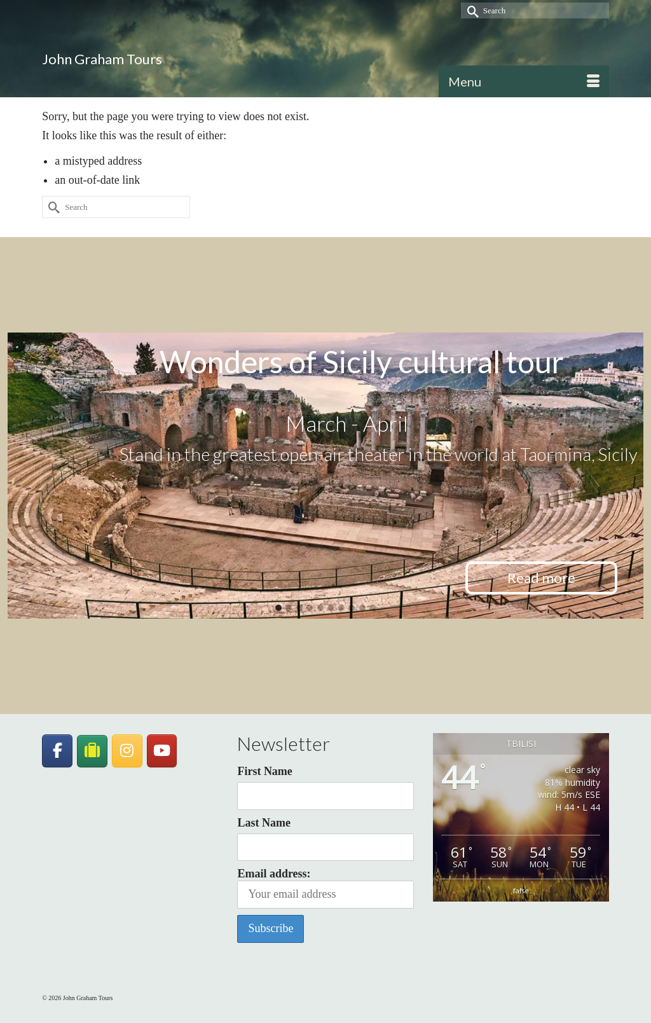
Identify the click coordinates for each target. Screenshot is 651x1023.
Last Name (264, 822)
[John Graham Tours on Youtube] (162, 750)
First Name (264, 771)
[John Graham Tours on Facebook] (57, 750)
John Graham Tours (102, 58)
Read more (541, 577)
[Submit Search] (470, 10)
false (521, 890)
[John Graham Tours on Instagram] (127, 750)
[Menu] (523, 81)
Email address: (325, 888)
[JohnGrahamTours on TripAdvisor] (92, 751)
